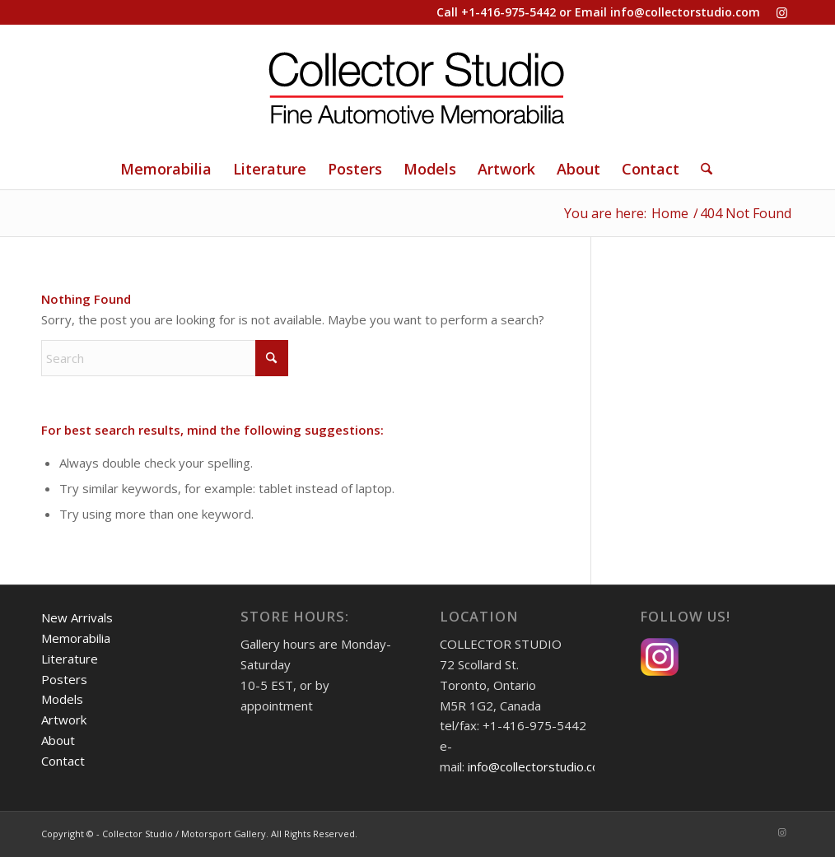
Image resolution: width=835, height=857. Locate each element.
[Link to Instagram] (781, 12)
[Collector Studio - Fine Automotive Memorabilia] (417, 86)
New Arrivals (77, 617)
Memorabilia (75, 638)
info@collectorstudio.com (685, 12)
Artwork (63, 719)
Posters (64, 679)
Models (62, 699)
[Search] (701, 168)
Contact (63, 760)
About (58, 740)
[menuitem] (166, 168)
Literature (69, 658)
